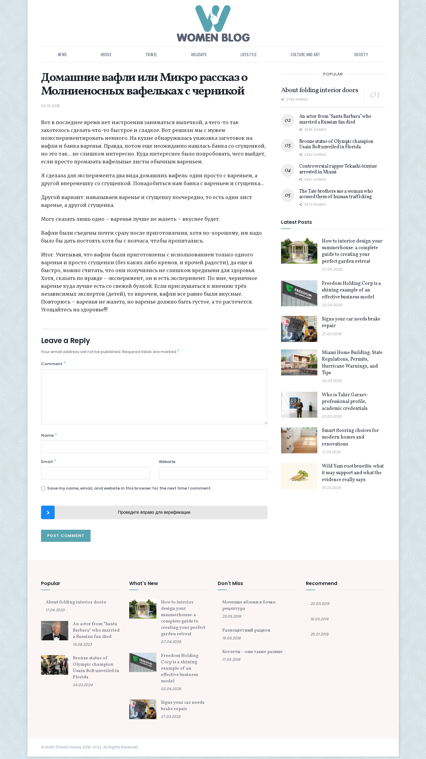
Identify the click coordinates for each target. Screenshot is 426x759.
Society (361, 54)
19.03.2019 (319, 621)
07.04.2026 (332, 269)
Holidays (199, 54)
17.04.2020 (55, 612)
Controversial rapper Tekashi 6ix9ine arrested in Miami (338, 169)
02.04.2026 (332, 304)
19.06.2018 (231, 640)
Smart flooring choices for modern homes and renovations (350, 437)
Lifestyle (249, 54)
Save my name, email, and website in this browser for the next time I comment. (129, 491)
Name (49, 437)
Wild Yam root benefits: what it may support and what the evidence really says (353, 473)
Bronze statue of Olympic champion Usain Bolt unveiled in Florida (336, 144)
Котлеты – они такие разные (252, 654)
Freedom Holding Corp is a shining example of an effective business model (351, 290)
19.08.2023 (82, 646)
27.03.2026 (331, 333)
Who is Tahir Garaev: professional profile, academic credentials (345, 402)
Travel (151, 54)
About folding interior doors (319, 90)
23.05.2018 (231, 618)
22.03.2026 (331, 416)
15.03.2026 (331, 487)
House (106, 54)
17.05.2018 (231, 661)
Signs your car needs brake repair (182, 708)
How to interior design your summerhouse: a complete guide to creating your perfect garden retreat (352, 251)
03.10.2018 (50, 106)
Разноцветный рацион (246, 633)
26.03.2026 (332, 380)
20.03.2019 (319, 606)
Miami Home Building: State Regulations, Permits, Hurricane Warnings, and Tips (352, 362)
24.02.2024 (83, 687)
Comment (53, 365)
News (62, 54)
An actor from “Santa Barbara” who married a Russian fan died (335, 119)
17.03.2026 (331, 452)
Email (49, 464)
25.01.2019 (319, 636)
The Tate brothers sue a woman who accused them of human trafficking (336, 194)
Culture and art (305, 54)
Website (167, 463)
